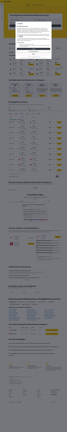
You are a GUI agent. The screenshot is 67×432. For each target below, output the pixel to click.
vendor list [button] (21, 36)
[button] (33, 49)
